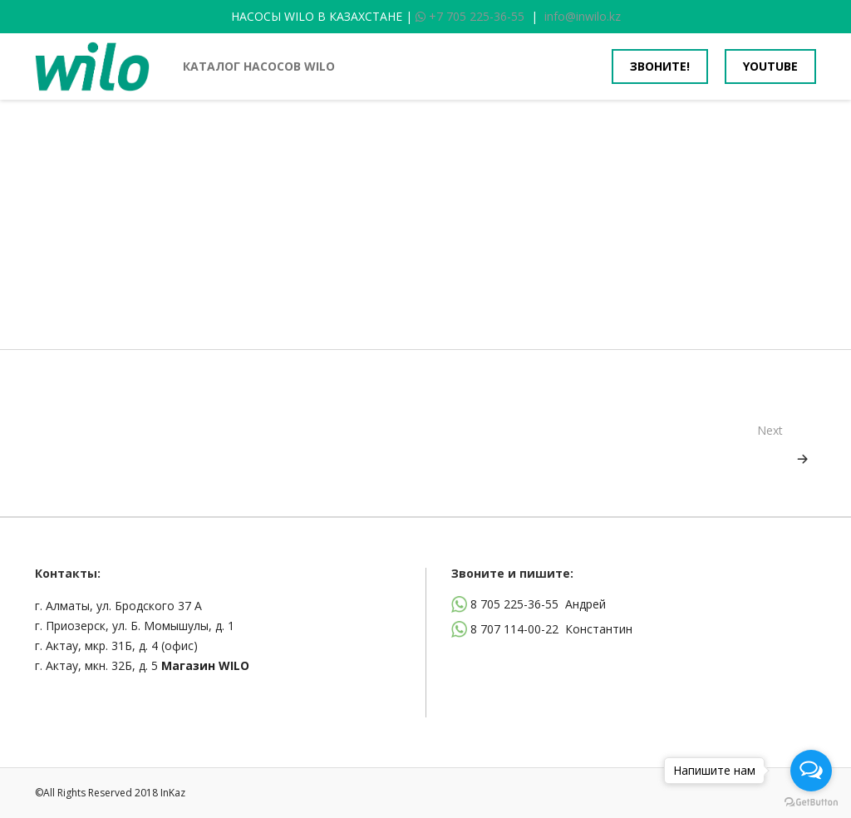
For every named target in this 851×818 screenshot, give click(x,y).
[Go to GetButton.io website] (811, 801)
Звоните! (660, 66)
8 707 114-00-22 (514, 629)
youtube (770, 66)
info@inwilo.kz (582, 16)
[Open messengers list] (811, 770)
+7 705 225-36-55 (470, 16)
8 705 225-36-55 (514, 604)
